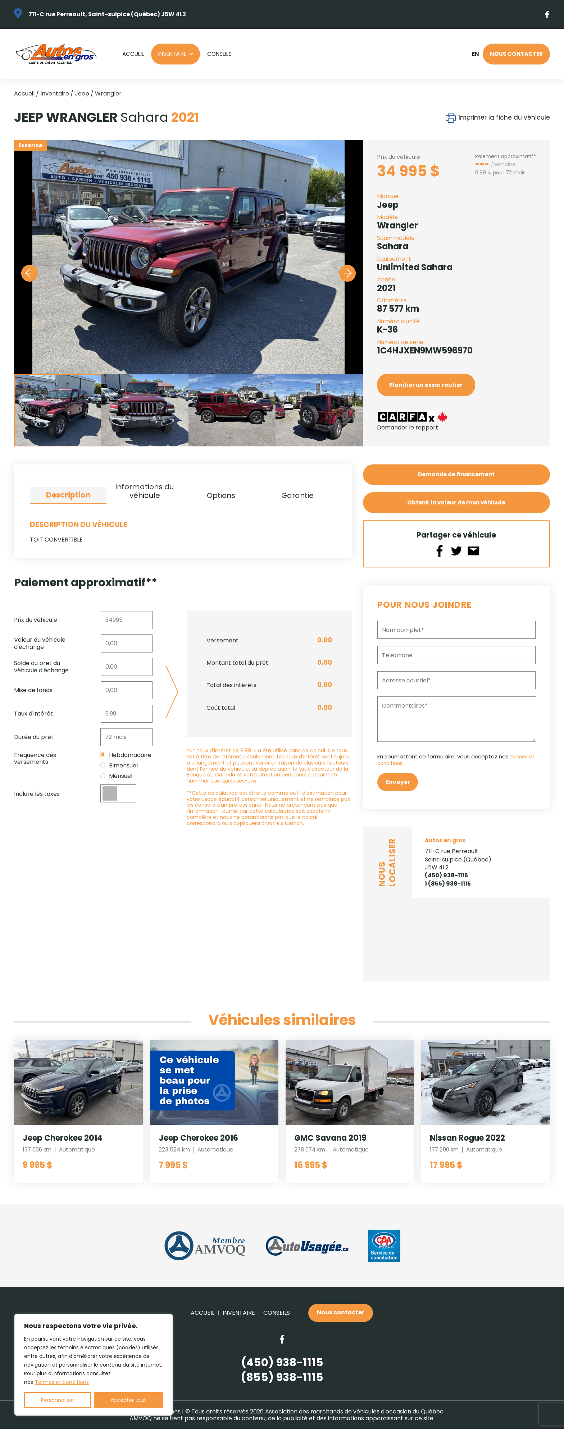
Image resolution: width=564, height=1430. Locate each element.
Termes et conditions (62, 1382)
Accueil (133, 54)
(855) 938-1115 (282, 1378)
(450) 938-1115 (446, 876)
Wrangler (108, 93)
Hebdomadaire (125, 755)
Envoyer (398, 783)
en (475, 54)
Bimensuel (119, 765)
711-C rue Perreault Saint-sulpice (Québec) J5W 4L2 (458, 860)
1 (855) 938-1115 (448, 884)
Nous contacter (516, 54)
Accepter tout (128, 1400)
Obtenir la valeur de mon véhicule (456, 503)
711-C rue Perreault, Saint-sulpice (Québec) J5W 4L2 (107, 14)
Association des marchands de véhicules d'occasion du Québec (354, 1412)
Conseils (219, 54)
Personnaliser (57, 1400)
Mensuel (116, 775)
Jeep (82, 93)
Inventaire (172, 54)
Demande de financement (456, 474)
